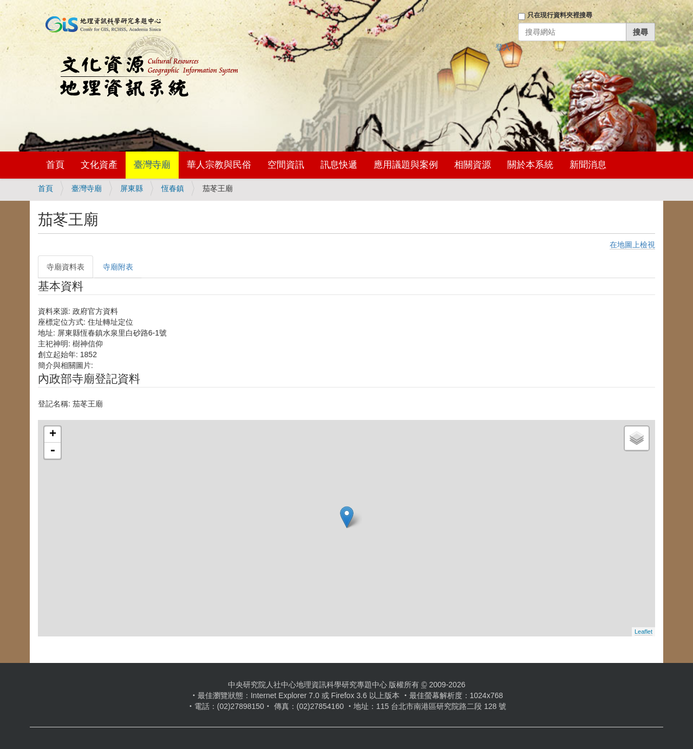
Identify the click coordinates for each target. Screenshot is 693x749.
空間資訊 (285, 165)
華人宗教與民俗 (219, 165)
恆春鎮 (172, 188)
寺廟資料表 (65, 266)
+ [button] (52, 434)
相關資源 (472, 165)
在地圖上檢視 (632, 244)
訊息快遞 (339, 165)
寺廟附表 (118, 266)
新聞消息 (588, 165)
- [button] (52, 451)
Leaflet (643, 631)
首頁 (55, 165)
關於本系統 (530, 165)
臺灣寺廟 (152, 165)
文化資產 (99, 165)
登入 (503, 47)
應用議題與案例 (406, 165)
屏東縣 (131, 188)
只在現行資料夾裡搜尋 (559, 15)
